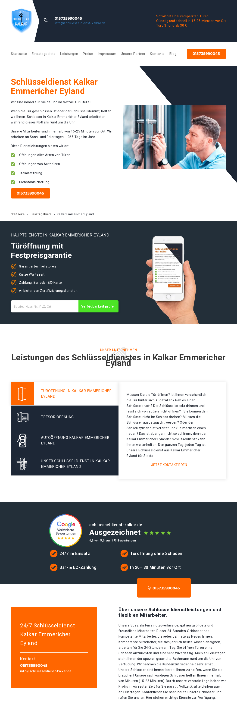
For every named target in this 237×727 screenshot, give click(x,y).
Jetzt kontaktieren (169, 465)
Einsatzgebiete (44, 54)
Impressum (107, 54)
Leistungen (69, 54)
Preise (88, 54)
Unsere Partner (133, 54)
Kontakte (157, 54)
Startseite (19, 54)
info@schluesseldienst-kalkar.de (80, 23)
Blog (173, 54)
